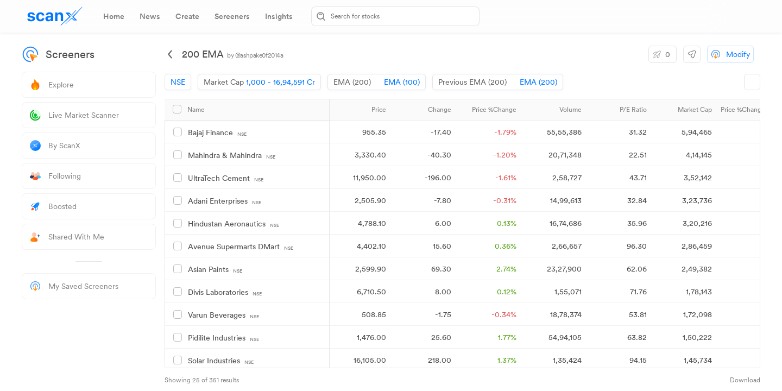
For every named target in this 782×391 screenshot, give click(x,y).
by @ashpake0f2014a (255, 55)
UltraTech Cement (225, 178)
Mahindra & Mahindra (231, 155)
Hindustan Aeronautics (233, 224)
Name (196, 109)
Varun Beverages (223, 315)
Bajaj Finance (217, 132)
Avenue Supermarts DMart (240, 246)
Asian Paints (215, 269)
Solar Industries (221, 360)
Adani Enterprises (224, 201)
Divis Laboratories (225, 292)
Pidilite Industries (223, 338)
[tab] (113, 16)
